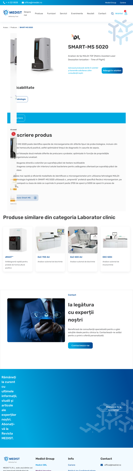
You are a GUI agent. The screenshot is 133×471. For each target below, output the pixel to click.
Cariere (71, 465)
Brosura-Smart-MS (24, 197)
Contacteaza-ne (80, 345)
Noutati (90, 13)
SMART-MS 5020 (26, 27)
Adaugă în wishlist (112, 70)
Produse (39, 13)
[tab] (17, 118)
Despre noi (27, 13)
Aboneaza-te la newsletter (113, 408)
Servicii (63, 13)
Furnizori (51, 13)
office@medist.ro (112, 465)
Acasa (5, 27)
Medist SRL (41, 465)
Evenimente (77, 13)
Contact (102, 13)
